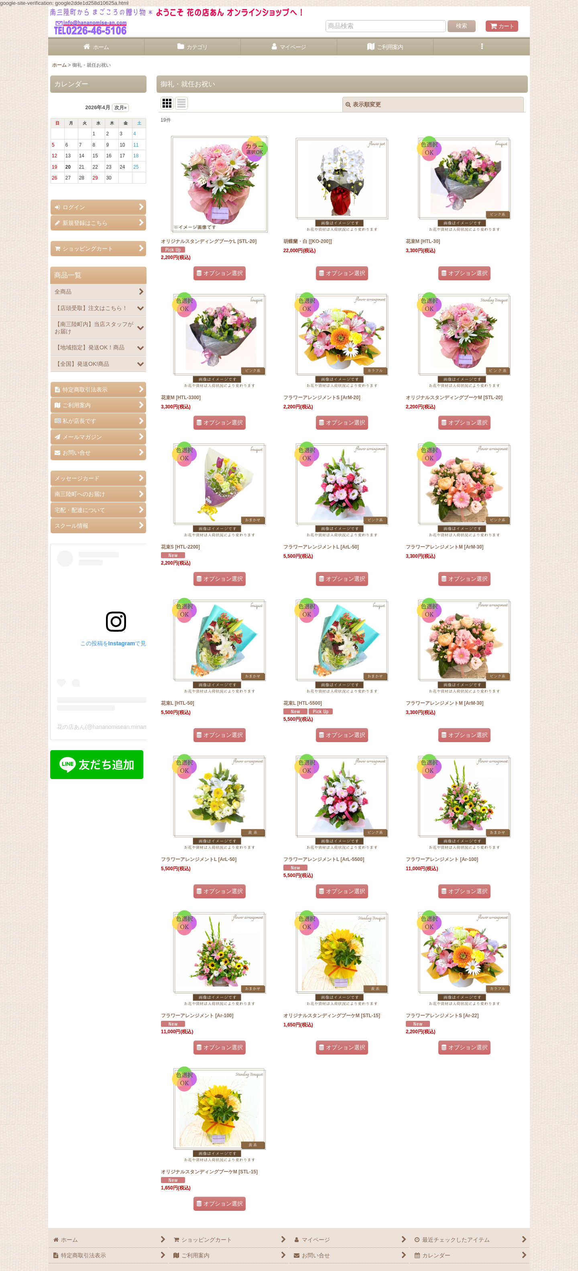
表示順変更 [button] (363, 104)
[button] (482, 47)
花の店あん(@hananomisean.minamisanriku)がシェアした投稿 (135, 727)
